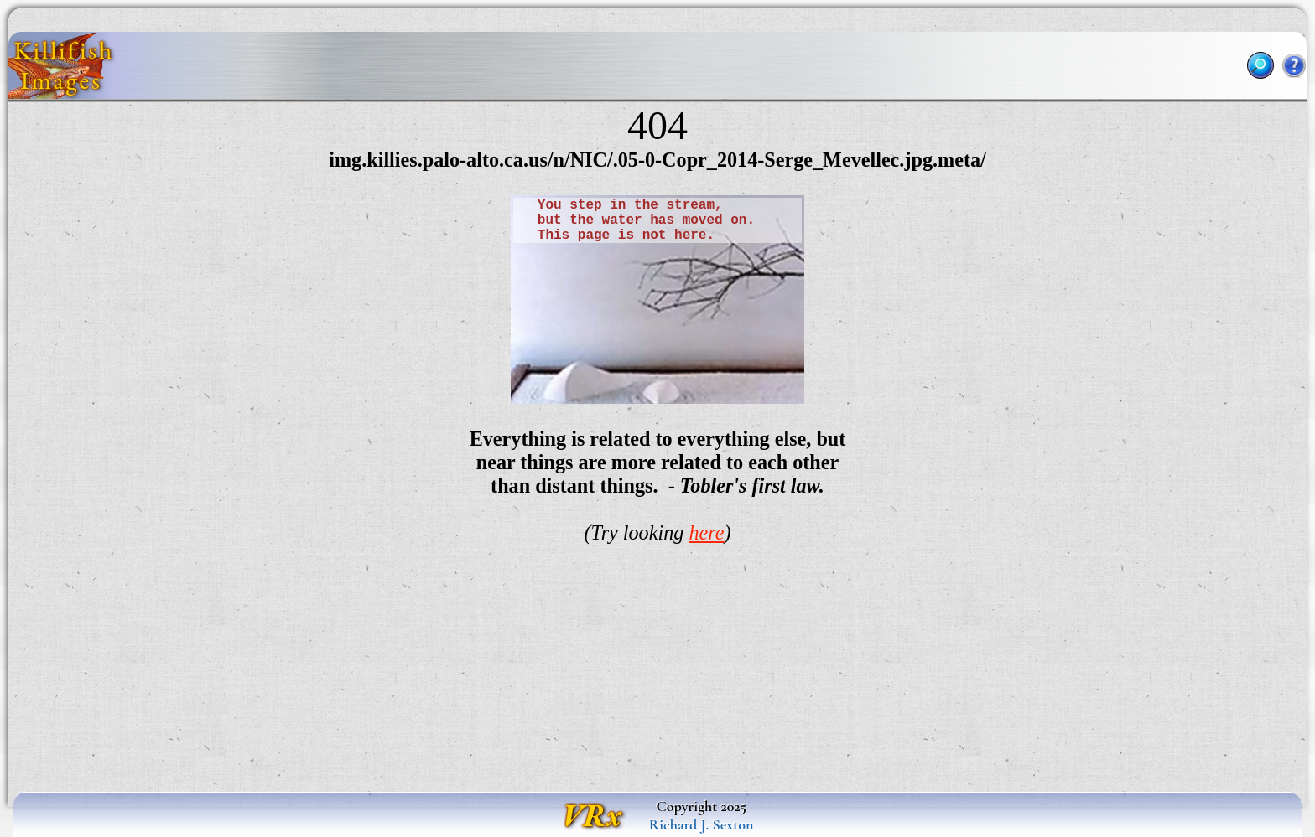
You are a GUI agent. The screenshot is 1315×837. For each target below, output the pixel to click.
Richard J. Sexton (701, 824)
